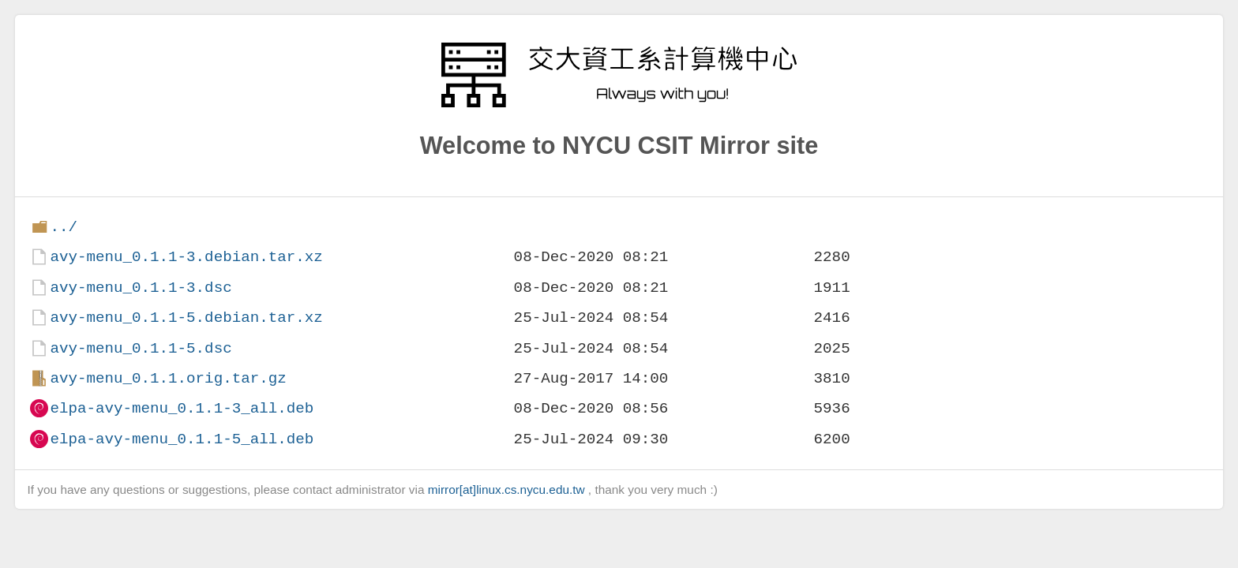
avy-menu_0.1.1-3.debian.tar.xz (186, 256)
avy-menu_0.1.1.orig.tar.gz (168, 378)
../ (63, 226)
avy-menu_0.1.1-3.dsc (140, 287)
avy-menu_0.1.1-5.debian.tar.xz (186, 317)
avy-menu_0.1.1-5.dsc (140, 348)
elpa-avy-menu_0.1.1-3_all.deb (181, 408)
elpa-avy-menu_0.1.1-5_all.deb (181, 439)
